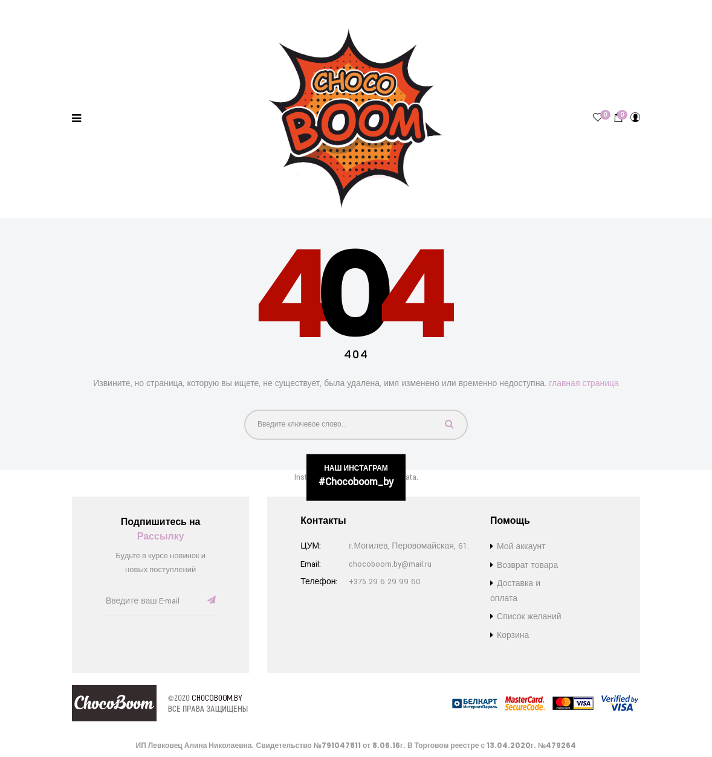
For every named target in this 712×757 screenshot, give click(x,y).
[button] (618, 117)
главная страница (584, 383)
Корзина (513, 635)
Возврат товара (160, 9)
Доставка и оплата (85, 9)
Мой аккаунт (521, 546)
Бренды (23, 9)
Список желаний (232, 9)
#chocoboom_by (356, 482)
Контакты (293, 9)
